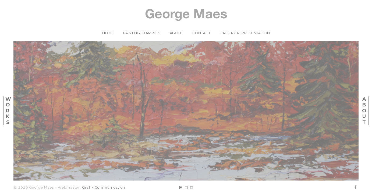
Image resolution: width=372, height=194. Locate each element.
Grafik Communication (103, 187)
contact (201, 33)
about (176, 33)
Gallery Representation (244, 33)
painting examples (142, 33)
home (108, 33)
